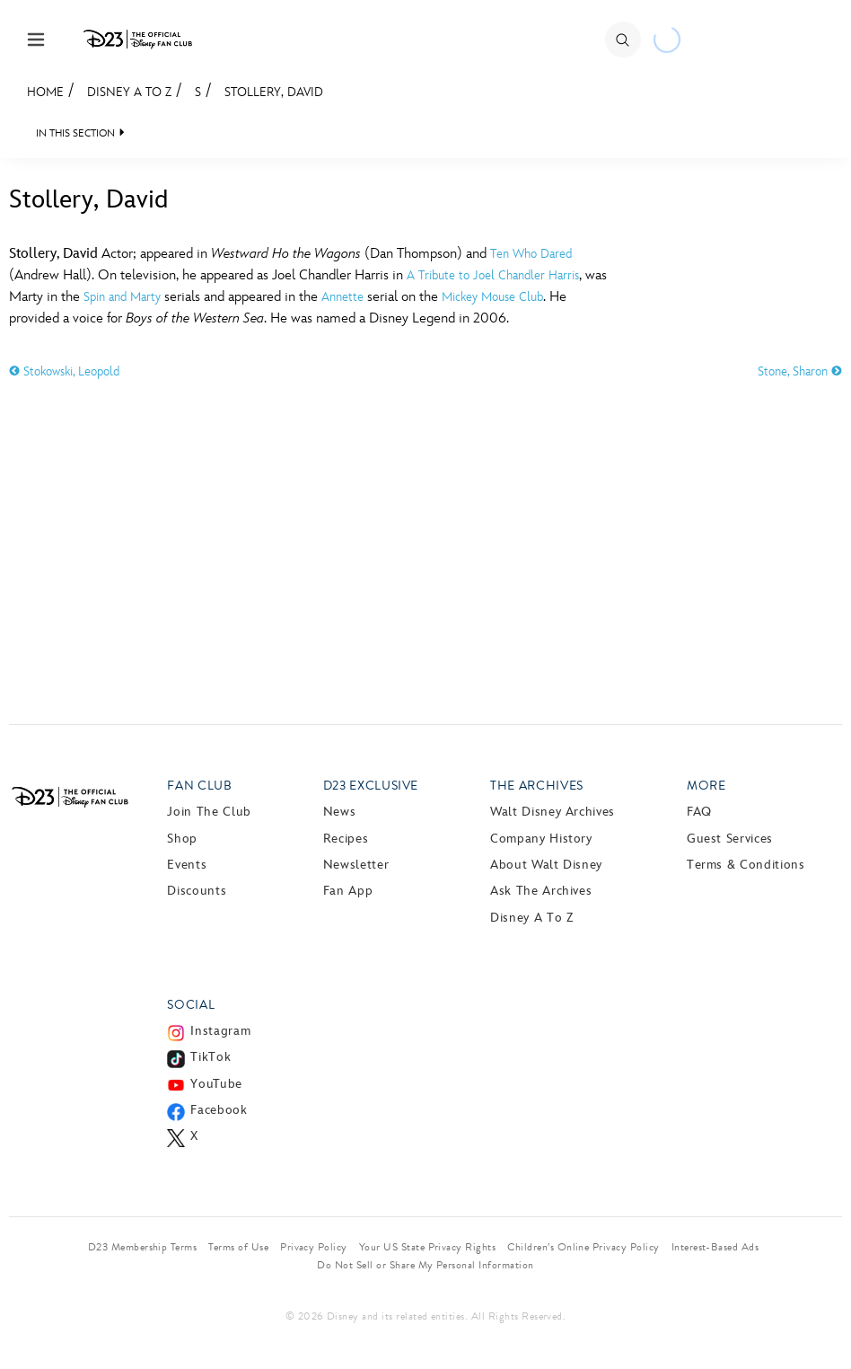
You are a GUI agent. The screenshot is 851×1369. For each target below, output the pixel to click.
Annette (342, 297)
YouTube (215, 1083)
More (706, 785)
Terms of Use (238, 1247)
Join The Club (208, 811)
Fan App (348, 890)
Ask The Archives (541, 890)
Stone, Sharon (800, 371)
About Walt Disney (546, 864)
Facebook (218, 1109)
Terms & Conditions (746, 864)
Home (45, 92)
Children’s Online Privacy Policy (583, 1247)
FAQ (699, 811)
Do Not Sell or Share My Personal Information (425, 1265)
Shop (182, 838)
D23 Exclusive (370, 785)
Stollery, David (273, 92)
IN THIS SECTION (75, 133)
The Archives (536, 785)
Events (186, 864)
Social (191, 1004)
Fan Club (199, 785)
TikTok (210, 1056)
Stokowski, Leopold (64, 371)
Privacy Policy (313, 1247)
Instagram (220, 1030)
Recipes (345, 838)
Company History (541, 838)
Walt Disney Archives (552, 811)
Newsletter (356, 864)
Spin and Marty (122, 297)
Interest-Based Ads (715, 1247)
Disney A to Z (129, 92)
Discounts (196, 890)
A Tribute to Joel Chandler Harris (493, 275)
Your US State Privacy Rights (427, 1247)
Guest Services (730, 838)
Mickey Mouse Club (492, 297)
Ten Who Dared (531, 253)
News (339, 811)
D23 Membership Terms (142, 1247)
